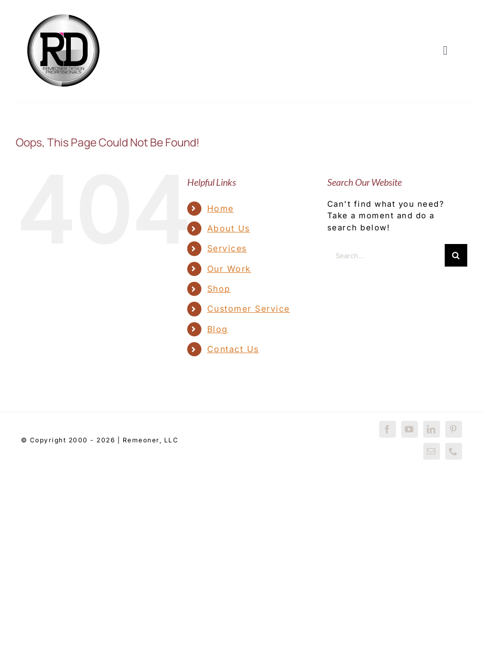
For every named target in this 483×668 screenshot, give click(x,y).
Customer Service (248, 308)
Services (227, 248)
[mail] (431, 451)
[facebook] (387, 429)
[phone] (453, 451)
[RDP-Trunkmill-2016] (63, 12)
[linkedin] (431, 429)
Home (220, 208)
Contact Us (233, 349)
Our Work (229, 268)
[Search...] (386, 255)
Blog (217, 329)
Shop (219, 288)
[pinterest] (453, 429)
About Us (228, 228)
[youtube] (409, 429)
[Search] (456, 255)
